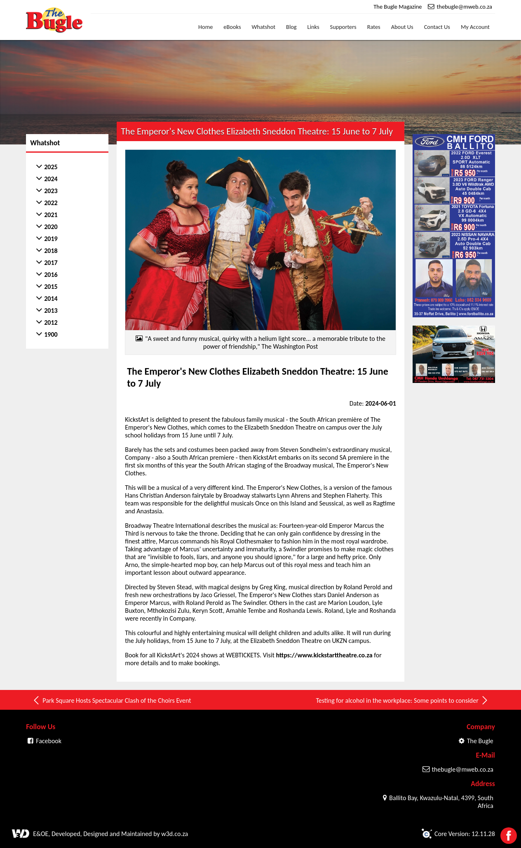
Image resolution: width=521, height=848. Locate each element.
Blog (291, 27)
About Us (402, 27)
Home (205, 27)
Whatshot (264, 27)
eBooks (232, 27)
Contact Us (437, 27)
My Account (475, 27)
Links (313, 27)
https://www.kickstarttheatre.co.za (324, 655)
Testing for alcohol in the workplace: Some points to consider (402, 700)
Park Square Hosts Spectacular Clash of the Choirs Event (111, 700)
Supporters (343, 27)
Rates (373, 27)
